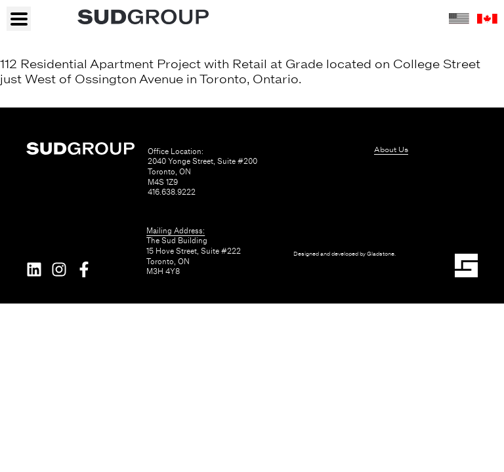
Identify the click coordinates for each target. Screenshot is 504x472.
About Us (391, 149)
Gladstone (380, 254)
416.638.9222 (172, 192)
